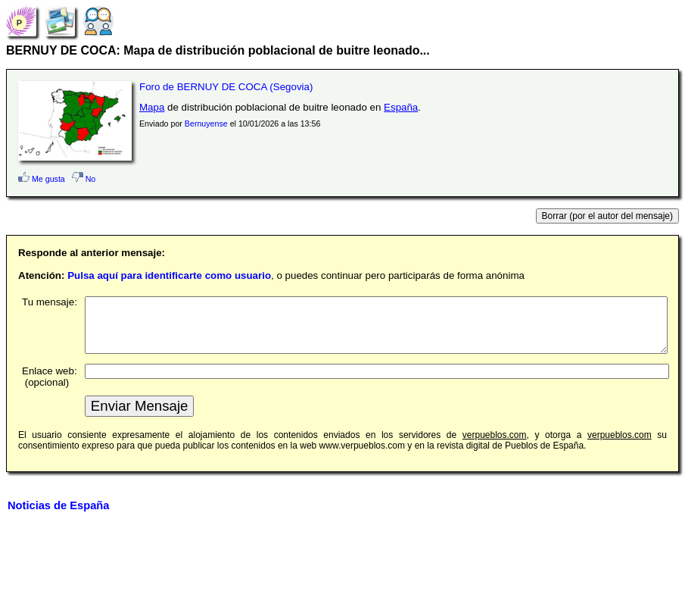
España (401, 107)
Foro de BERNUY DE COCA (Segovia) (226, 86)
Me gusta (41, 178)
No (84, 178)
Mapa (151, 107)
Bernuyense (206, 123)
